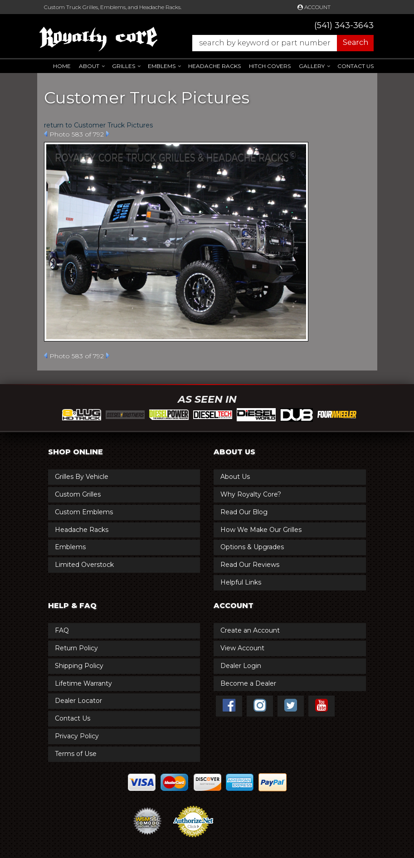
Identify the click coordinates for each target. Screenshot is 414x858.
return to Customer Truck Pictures (98, 125)
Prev (45, 133)
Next (107, 133)
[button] (278, 43)
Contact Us (355, 66)
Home (62, 66)
